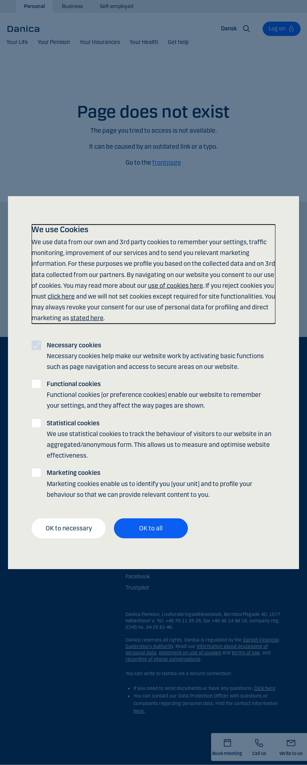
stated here (87, 318)
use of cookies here (175, 285)
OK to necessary (69, 528)
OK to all (151, 528)
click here (61, 296)
